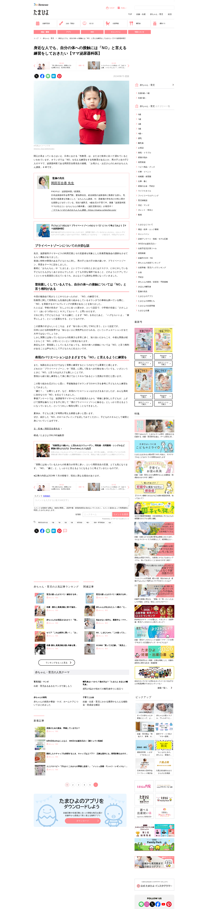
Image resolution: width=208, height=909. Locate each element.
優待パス (159, 23)
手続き (141, 277)
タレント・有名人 (145, 210)
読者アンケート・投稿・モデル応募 (153, 239)
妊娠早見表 (43, 23)
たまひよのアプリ (145, 296)
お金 (140, 272)
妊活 (170, 14)
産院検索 (142, 253)
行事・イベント (144, 171)
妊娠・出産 (141, 14)
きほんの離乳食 (144, 286)
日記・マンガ (143, 205)
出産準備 (112, 23)
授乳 (140, 138)
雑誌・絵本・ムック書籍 (148, 229)
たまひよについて (145, 224)
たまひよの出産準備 (146, 305)
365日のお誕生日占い (147, 243)
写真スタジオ (139, 32)
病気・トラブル (144, 152)
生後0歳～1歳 (144, 93)
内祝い (121, 8)
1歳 (59, 522)
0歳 (53, 522)
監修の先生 (142, 291)
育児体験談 (142, 200)
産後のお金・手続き (146, 186)
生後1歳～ (142, 98)
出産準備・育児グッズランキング (152, 267)
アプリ (68, 32)
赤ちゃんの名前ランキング (149, 262)
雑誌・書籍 (45, 32)
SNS (92, 32)
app (110, 522)
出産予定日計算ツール (147, 248)
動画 (140, 214)
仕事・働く (142, 181)
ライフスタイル (144, 190)
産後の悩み (142, 157)
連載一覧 (81, 65)
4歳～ (88, 522)
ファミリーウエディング (148, 195)
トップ (36, 38)
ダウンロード (82, 820)
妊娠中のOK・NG (145, 258)
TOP (130, 14)
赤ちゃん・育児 (156, 14)
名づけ (88, 23)
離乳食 (134, 23)
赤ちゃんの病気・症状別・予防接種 (153, 282)
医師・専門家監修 (99, 522)
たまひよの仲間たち (146, 301)
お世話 (141, 148)
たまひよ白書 (143, 310)
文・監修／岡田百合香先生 (47, 428)
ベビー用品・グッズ (146, 167)
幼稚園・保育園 (144, 176)
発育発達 (79, 522)
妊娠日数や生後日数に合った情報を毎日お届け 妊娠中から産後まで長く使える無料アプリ (82, 814)
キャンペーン (116, 32)
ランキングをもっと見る (57, 662)
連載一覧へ (162, 687)
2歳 (65, 522)
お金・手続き (66, 23)
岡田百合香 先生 (62, 183)
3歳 (72, 522)
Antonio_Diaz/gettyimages (44, 148)
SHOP (110, 8)
